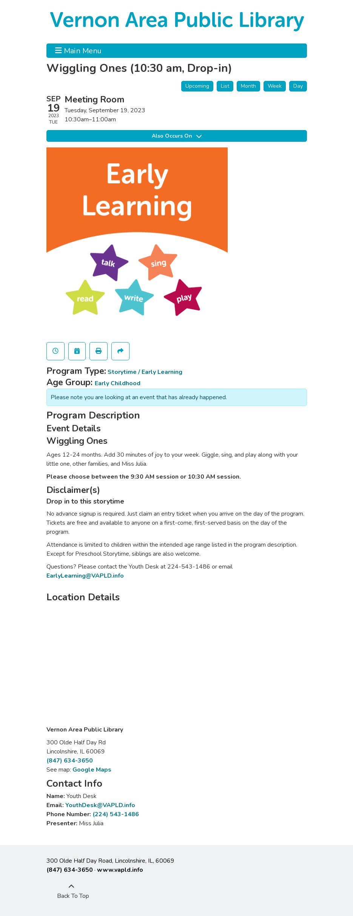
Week (275, 86)
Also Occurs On (177, 135)
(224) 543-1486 (115, 814)
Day (298, 86)
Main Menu (78, 50)
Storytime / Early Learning (145, 372)
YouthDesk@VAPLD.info (100, 805)
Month (248, 86)
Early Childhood (117, 383)
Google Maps (91, 770)
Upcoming (197, 86)
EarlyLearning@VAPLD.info (85, 576)
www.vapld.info (120, 870)
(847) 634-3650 (69, 760)
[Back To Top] (71, 891)
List (225, 86)
